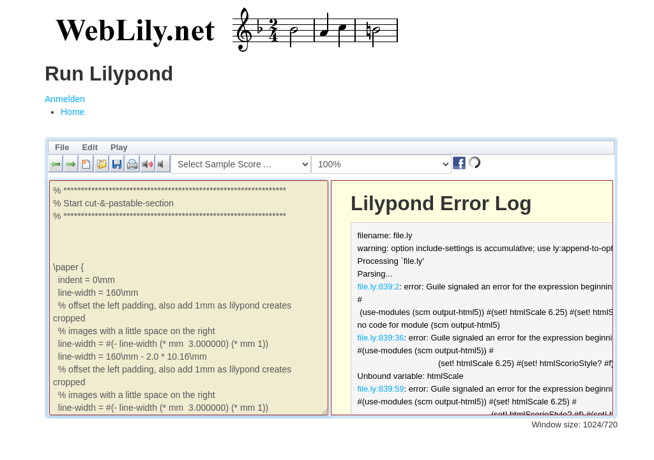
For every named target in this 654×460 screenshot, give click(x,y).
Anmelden (65, 99)
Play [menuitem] (119, 147)
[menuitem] (72, 112)
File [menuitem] (62, 147)
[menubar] (331, 148)
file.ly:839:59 (381, 389)
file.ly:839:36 (381, 337)
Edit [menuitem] (90, 147)
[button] (55, 163)
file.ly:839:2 (379, 286)
